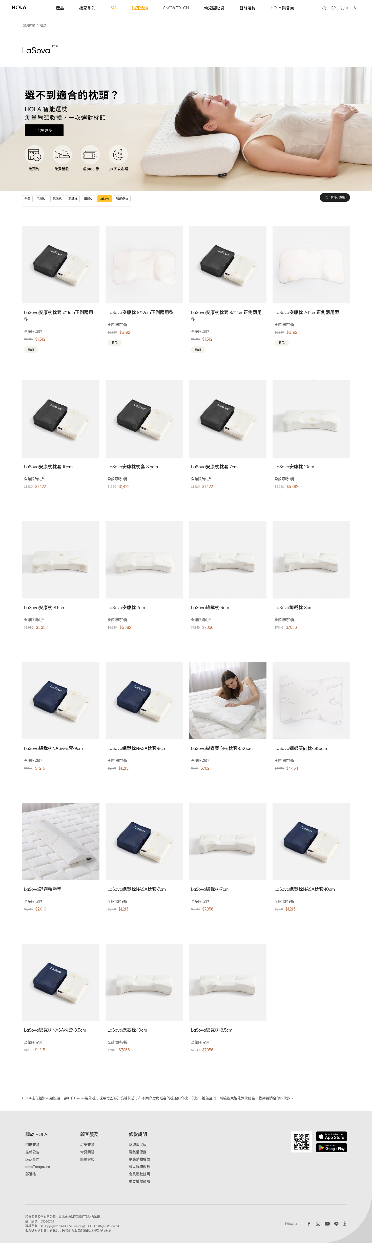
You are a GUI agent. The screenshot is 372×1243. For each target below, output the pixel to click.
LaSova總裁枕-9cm (210, 607)
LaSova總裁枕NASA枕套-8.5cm (55, 1030)
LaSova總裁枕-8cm (294, 607)
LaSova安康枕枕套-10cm (48, 467)
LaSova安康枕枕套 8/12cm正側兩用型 (226, 316)
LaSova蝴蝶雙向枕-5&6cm (301, 748)
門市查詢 (32, 1145)
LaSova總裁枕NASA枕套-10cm (305, 889)
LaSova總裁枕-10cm (127, 1030)
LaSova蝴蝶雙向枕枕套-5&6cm (222, 748)
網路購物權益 (139, 1159)
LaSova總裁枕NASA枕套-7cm (137, 889)
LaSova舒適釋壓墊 (42, 889)
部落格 (30, 1174)
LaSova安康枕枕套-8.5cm (133, 467)
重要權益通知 (139, 1181)
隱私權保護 (138, 1152)
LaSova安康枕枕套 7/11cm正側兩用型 (58, 316)
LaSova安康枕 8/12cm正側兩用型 (141, 312)
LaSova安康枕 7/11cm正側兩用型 (307, 312)
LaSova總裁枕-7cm (210, 889)
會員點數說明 (139, 1174)
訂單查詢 (87, 1145)
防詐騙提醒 (138, 1145)
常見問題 (87, 1152)
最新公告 (32, 1152)
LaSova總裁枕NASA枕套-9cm (53, 748)
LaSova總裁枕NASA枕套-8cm (137, 748)
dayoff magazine (37, 1167)
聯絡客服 (87, 1159)
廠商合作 (32, 1159)
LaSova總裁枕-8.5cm (211, 1030)
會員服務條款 (139, 1167)
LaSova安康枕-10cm (294, 467)
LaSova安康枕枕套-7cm (214, 467)
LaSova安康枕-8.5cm (44, 607)
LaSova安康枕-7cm (126, 607)
